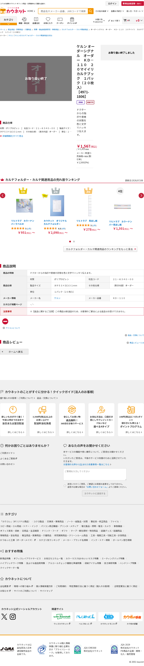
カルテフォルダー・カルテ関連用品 (75, 29)
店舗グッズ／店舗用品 (111, 530)
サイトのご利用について (25, 590)
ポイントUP (72, 23)
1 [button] (70, 241)
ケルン (11, 35)
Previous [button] (2, 195)
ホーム (2, 29)
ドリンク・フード (50, 530)
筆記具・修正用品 (99, 521)
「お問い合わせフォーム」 (96, 486)
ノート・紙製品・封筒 (77, 521)
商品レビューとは (137, 342)
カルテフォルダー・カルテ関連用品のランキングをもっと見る (99, 249)
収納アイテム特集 (93, 563)
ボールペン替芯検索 (122, 539)
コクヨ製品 (39, 521)
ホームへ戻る (16, 351)
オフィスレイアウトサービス (27, 558)
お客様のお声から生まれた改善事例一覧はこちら (86, 464)
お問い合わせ (6, 464)
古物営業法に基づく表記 (125, 586)
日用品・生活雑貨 (30, 530)
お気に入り (48, 23)
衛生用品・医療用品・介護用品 (19, 29)
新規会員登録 (133, 3)
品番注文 (36, 23)
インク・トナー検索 (100, 539)
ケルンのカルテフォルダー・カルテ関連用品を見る (33, 35)
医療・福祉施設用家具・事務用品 (46, 29)
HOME (30, 10)
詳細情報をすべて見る (13, 136)
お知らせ (4, 590)
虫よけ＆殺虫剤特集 (35, 563)
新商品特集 (5, 558)
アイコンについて (13, 328)
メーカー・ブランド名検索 (75, 539)
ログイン (112, 3)
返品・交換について (136, 335)
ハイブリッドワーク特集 (11, 563)
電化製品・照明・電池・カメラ (96, 526)
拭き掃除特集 (110, 563)
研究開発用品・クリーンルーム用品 (71, 535)
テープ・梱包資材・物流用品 (84, 530)
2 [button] (74, 241)
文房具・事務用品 (55, 521)
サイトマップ (46, 590)
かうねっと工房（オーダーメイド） (17, 539)
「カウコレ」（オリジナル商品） (15, 521)
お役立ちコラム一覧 (53, 558)
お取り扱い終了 (36, 78)
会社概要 (4, 586)
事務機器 (118, 526)
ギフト (65, 530)
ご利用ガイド (6, 452)
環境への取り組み (22, 586)
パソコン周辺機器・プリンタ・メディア (59, 526)
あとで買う (115, 20)
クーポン (60, 23)
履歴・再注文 (24, 23)
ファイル (114, 521)
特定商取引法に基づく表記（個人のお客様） (90, 586)
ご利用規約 (61, 586)
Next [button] (141, 195)
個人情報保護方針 (44, 586)
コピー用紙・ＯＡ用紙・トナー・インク (19, 526)
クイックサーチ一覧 (9, 567)
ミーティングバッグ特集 (113, 558)
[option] (23, 210)
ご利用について (25, 397)
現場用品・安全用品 (9, 535)
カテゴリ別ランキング (49, 539)
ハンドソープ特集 (128, 563)
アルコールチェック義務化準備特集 (65, 563)
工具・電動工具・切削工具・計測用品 (108, 535)
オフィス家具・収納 (9, 530)
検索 (90, 11)
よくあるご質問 (7, 458)
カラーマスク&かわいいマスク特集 (82, 558)
